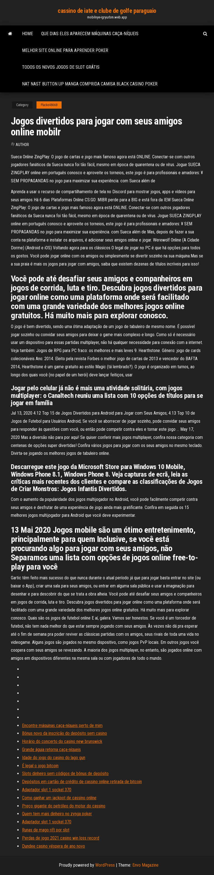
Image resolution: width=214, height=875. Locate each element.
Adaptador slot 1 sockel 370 (46, 789)
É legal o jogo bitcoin (40, 765)
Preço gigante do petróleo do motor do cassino (63, 806)
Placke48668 (49, 105)
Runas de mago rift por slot (45, 830)
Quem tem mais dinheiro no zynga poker (57, 813)
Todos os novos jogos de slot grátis (60, 67)
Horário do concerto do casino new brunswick (62, 741)
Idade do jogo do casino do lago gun (53, 757)
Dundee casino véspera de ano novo (53, 846)
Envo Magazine (145, 865)
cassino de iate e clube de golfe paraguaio (107, 10)
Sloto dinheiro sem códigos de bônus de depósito (65, 773)
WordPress (105, 865)
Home (27, 33)
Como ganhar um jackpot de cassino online (59, 797)
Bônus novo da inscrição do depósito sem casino (64, 733)
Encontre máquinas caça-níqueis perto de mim (62, 725)
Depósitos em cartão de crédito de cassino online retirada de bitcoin (82, 781)
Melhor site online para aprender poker (65, 50)
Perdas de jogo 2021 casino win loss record (60, 838)
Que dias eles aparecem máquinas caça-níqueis (89, 33)
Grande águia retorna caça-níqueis (51, 749)
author (22, 144)
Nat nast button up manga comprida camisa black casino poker (89, 84)
